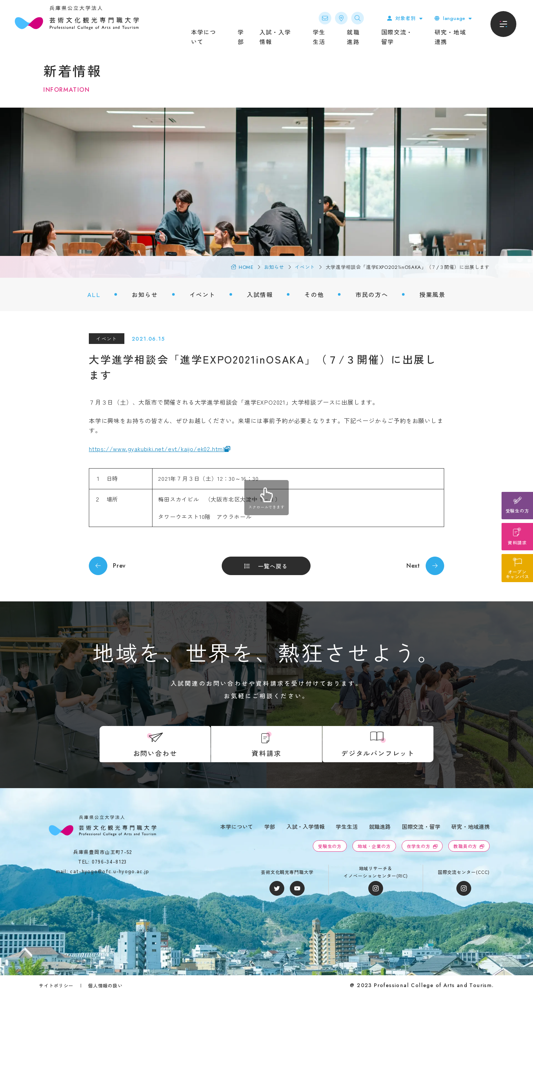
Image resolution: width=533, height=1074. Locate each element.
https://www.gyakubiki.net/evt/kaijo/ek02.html (156, 448)
